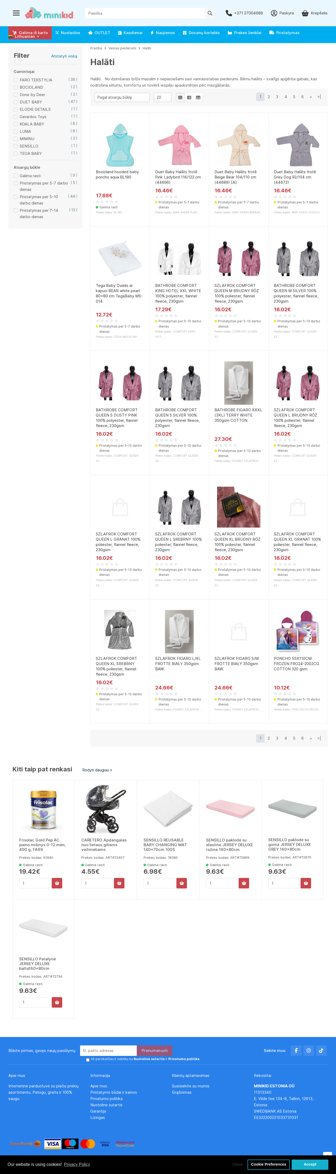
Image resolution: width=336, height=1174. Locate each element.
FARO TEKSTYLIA (36, 79)
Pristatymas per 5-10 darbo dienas (39, 200)
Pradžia (96, 48)
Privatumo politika (106, 1098)
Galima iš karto (30, 32)
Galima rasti (30, 175)
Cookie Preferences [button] (268, 1164)
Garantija (98, 1111)
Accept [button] (310, 1164)
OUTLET (99, 32)
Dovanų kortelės (201, 32)
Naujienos (162, 32)
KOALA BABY (32, 124)
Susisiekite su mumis (190, 1085)
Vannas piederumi (122, 48)
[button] (23, 36)
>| (319, 96)
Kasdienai (130, 32)
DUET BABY (31, 101)
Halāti (147, 48)
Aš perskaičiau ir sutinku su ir (145, 1059)
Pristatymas (284, 32)
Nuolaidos (68, 32)
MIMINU (27, 138)
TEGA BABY (31, 153)
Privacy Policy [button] (77, 1164)
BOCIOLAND (31, 87)
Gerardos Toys (33, 116)
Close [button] (237, 1164)
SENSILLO (29, 146)
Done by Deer (32, 94)
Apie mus (98, 1085)
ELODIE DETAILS (35, 109)
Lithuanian (21, 36)
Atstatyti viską (64, 56)
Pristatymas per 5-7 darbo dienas (44, 186)
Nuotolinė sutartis (106, 1104)
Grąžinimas (182, 1092)
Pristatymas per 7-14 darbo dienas (39, 213)
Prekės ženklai (244, 32)
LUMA (25, 131)
